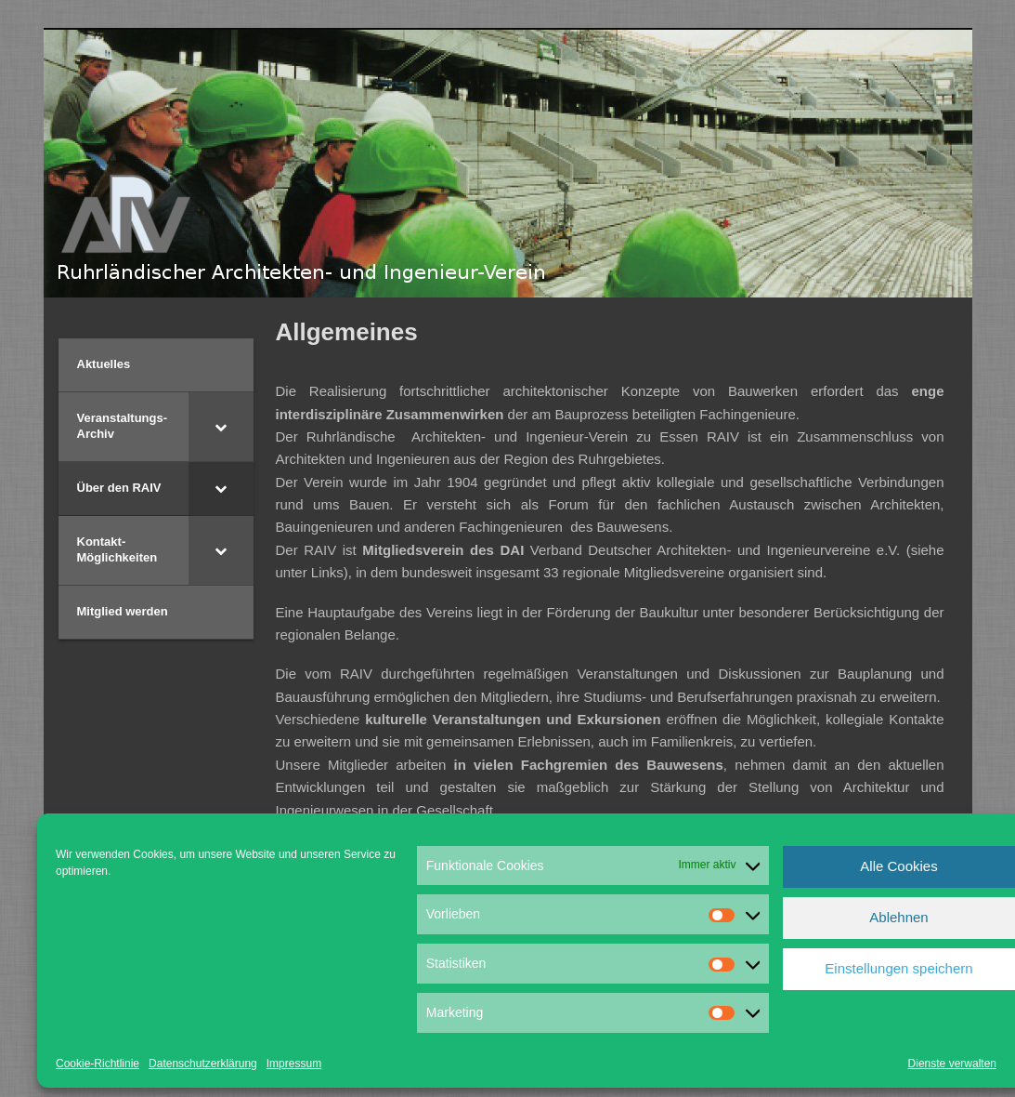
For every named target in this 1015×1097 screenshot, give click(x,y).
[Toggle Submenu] (221, 426)
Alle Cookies (898, 866)
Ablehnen (898, 917)
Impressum (294, 1063)
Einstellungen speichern (898, 968)
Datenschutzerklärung (203, 1063)
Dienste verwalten (952, 1063)
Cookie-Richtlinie (97, 1063)
